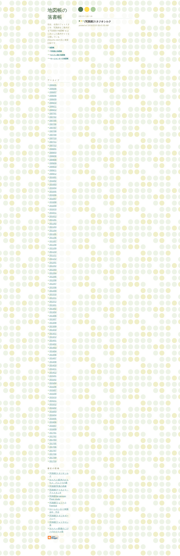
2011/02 (52, 224)
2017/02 (52, 436)
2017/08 (52, 454)
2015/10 (52, 397)
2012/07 (52, 284)
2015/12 (52, 404)
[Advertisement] (60, 68)
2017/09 (52, 458)
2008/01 (52, 149)
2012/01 (52, 263)
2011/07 (52, 241)
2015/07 (52, 390)
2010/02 (52, 181)
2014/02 (52, 344)
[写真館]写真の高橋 (57, 486)
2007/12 (52, 145)
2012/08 (52, 287)
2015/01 (52, 376)
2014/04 (52, 351)
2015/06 (52, 387)
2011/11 (52, 255)
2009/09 (52, 163)
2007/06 (52, 124)
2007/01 (52, 113)
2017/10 (52, 461)
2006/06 (52, 89)
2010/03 (52, 184)
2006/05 (52, 85)
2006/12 (52, 110)
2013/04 (52, 312)
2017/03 (52, 440)
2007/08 (52, 131)
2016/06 (52, 422)
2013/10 (52, 330)
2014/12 (52, 373)
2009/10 (52, 167)
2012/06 (52, 280)
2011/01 (52, 220)
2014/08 (52, 362)
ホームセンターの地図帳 (59, 58)
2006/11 (52, 106)
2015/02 (52, 380)
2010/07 (52, 199)
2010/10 (52, 209)
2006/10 (52, 103)
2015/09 (52, 394)
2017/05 (52, 444)
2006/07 (52, 92)
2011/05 (52, 234)
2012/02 (52, 266)
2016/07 (52, 426)
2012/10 (52, 294)
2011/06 (52, 238)
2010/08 (52, 202)
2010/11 (52, 213)
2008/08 (52, 156)
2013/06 (52, 316)
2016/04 (52, 415)
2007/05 (52, 121)
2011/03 (52, 227)
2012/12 (52, 302)
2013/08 (52, 323)
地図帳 (51, 47)
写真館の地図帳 (56, 51)
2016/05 (52, 419)
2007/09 (52, 135)
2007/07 (52, 128)
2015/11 (52, 401)
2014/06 (52, 355)
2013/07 (52, 319)
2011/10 (52, 252)
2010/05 (52, 192)
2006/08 (52, 96)
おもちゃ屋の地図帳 (57, 55)
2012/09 (52, 291)
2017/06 (52, 447)
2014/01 (52, 341)
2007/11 (52, 142)
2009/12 (52, 174)
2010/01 (52, 177)
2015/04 (52, 383)
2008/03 (52, 153)
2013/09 (52, 326)
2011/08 (52, 245)
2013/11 (52, 334)
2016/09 (52, 429)
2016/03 (52, 412)
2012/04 (52, 273)
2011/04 (52, 231)
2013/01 (52, 305)
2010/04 (52, 188)
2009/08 (52, 160)
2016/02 (52, 408)
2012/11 (52, 298)
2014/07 (52, 358)
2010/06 (52, 195)
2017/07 (52, 451)
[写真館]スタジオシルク (97, 21)
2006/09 (52, 99)
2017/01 (52, 433)
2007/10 (52, 138)
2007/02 (52, 117)
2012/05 (52, 277)
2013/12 (52, 337)
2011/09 (52, 248)
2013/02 (52, 309)
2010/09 (52, 206)
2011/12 (52, 259)
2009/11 (52, 170)
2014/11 (52, 369)
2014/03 (52, 348)
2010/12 (52, 216)
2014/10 (52, 365)
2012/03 (52, 270)
